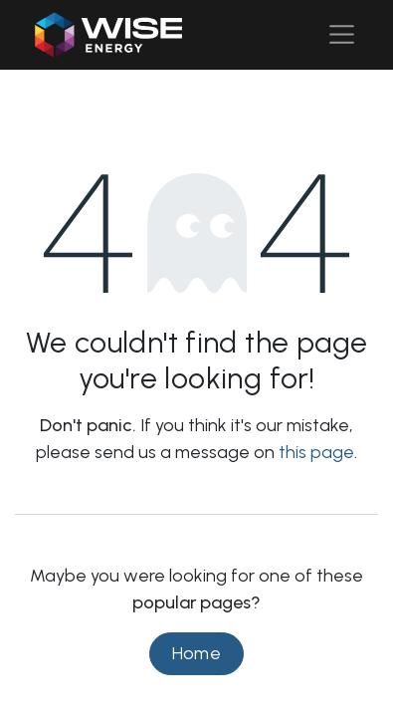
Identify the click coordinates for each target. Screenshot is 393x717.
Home (197, 653)
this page (316, 452)
